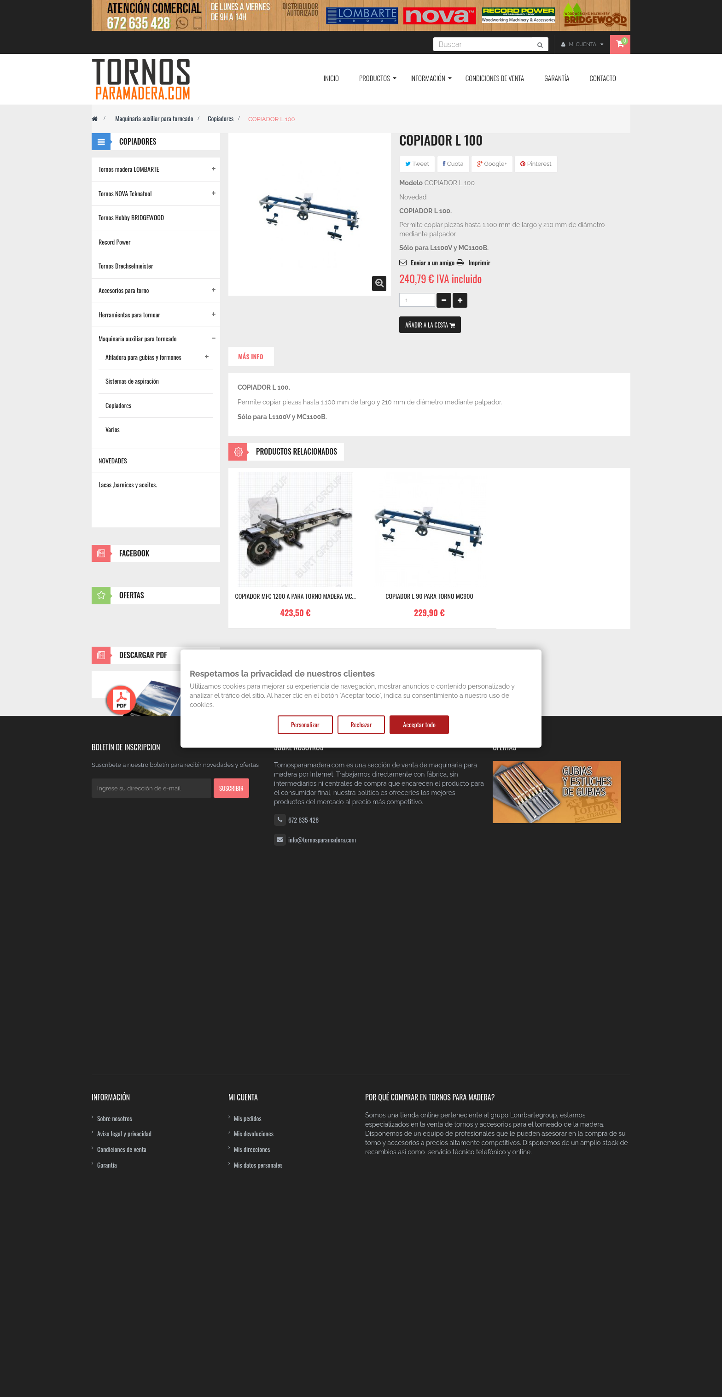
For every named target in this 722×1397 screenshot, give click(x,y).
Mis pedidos (248, 1280)
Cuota (453, 163)
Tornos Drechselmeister (126, 265)
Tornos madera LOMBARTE (129, 169)
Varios (112, 429)
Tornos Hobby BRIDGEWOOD (131, 217)
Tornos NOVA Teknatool (125, 193)
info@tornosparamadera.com (322, 1211)
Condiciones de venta (121, 1311)
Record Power (115, 241)
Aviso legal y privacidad (124, 1296)
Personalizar (305, 724)
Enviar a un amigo (432, 262)
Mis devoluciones (254, 1296)
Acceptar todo (419, 724)
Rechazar (361, 724)
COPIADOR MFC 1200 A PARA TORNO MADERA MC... (295, 596)
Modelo (411, 183)
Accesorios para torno (124, 290)
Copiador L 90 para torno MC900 (429, 596)
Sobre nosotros (114, 1280)
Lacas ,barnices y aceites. (128, 484)
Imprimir (479, 262)
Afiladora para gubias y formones (143, 357)
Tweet (417, 163)
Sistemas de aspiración (132, 381)
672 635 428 (303, 1191)
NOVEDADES (113, 460)
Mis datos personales (258, 1327)
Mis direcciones (252, 1311)
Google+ (492, 163)
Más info (250, 356)
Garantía (107, 1327)
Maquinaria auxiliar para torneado (154, 118)
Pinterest (535, 163)
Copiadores (220, 118)
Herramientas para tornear (129, 314)
